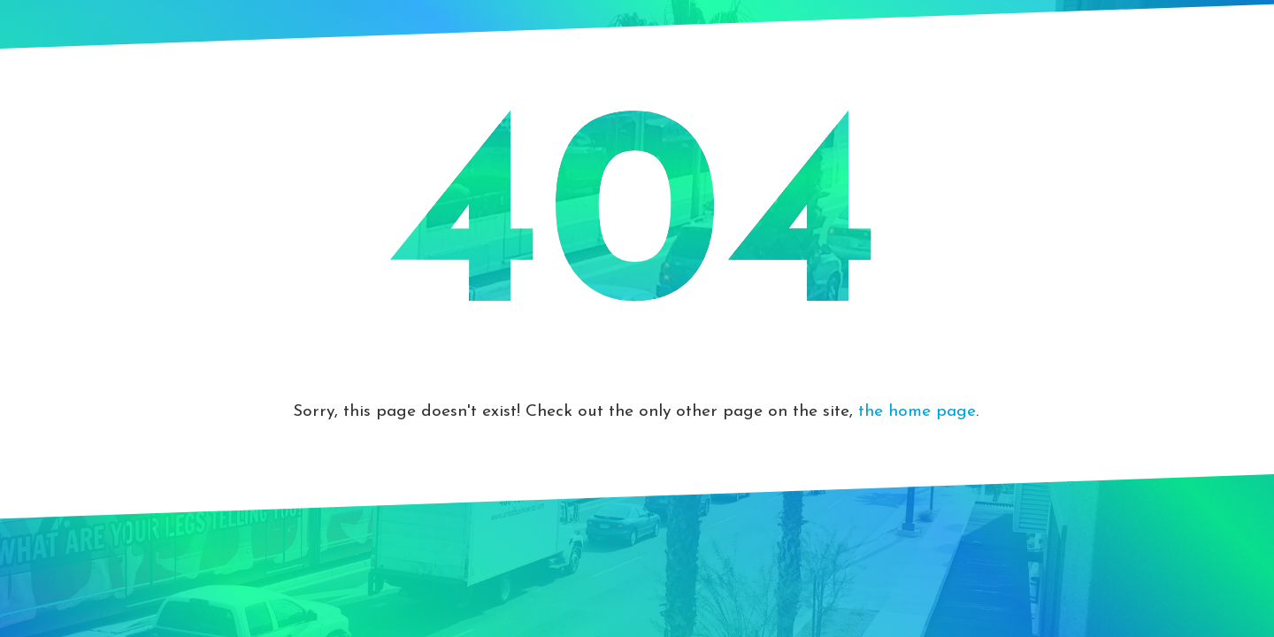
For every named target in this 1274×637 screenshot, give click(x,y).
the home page (917, 411)
